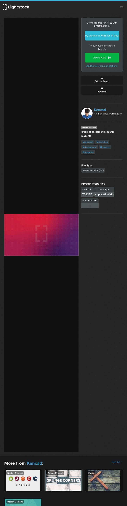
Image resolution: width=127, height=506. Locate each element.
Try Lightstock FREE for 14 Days (102, 36)
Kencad (100, 109)
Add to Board (102, 80)
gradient (88, 141)
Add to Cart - (102, 58)
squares (105, 146)
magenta (88, 152)
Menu (121, 7)
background (89, 146)
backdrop (102, 141)
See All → (117, 462)
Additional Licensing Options (102, 66)
